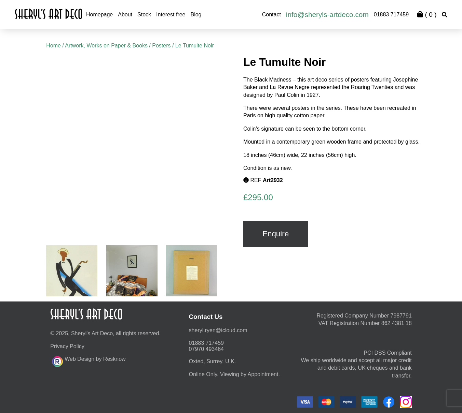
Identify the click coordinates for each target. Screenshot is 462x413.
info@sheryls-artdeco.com (327, 14)
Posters (161, 45)
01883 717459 (391, 14)
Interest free (170, 14)
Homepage (99, 14)
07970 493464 (206, 349)
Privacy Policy (67, 346)
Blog (195, 14)
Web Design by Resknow (88, 360)
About (125, 14)
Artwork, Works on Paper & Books (106, 45)
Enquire (275, 234)
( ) (426, 14)
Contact (271, 14)
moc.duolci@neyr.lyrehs (218, 330)
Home (53, 45)
